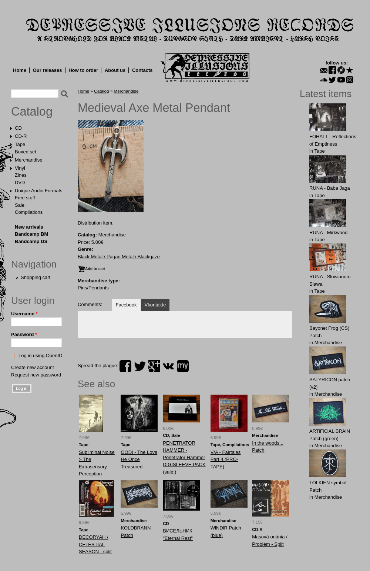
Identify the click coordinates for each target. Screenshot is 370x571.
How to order (83, 70)
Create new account (32, 367)
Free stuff (25, 197)
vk (168, 366)
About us (115, 70)
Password (24, 334)
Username (24, 313)
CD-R (21, 136)
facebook (125, 366)
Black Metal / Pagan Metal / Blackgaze (119, 256)
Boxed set (25, 152)
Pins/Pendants (93, 288)
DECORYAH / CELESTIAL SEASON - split (95, 544)
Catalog (32, 111)
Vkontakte (155, 305)
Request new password (36, 375)
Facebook (126, 305)
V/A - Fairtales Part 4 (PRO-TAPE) (226, 459)
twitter (140, 366)
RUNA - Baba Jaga (329, 188)
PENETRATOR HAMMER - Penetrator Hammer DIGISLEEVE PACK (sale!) (184, 457)
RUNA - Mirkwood (328, 232)
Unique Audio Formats (39, 190)
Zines (21, 175)
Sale (19, 205)
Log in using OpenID (40, 355)
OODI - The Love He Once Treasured (139, 459)
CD (18, 128)
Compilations (29, 212)
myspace (183, 366)
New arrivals (29, 227)
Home (19, 70)
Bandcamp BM (31, 234)
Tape (20, 144)
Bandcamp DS (31, 241)
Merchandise (28, 160)
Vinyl (20, 168)
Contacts (142, 70)
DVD (20, 182)
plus (154, 366)
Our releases (47, 70)
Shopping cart (35, 277)
